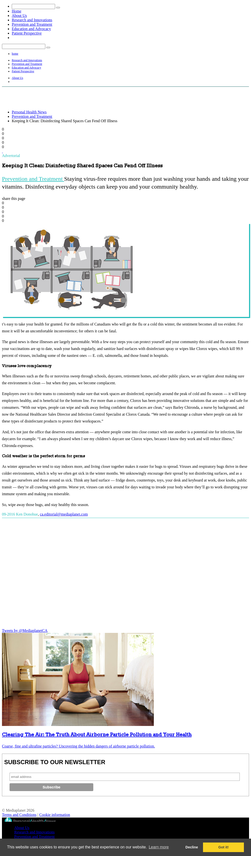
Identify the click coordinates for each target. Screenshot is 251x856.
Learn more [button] (159, 847)
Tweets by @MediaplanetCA (25, 630)
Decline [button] (191, 847)
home (15, 53)
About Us (19, 15)
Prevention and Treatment (32, 24)
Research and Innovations (32, 20)
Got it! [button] (223, 847)
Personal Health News (29, 112)
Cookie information (54, 815)
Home (16, 11)
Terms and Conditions (19, 815)
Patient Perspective (27, 33)
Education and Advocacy (31, 29)
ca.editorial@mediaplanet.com (64, 514)
